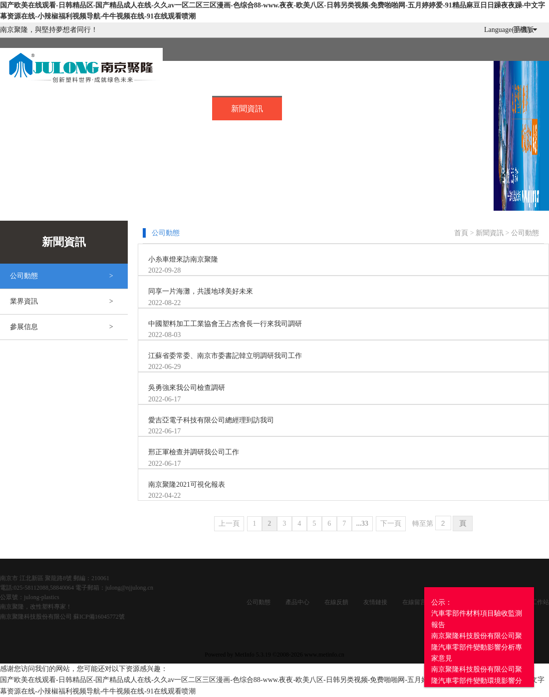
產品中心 (297, 602)
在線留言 (388, 107)
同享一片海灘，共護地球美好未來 (200, 291)
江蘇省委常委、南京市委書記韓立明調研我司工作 (225, 355)
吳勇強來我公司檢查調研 (186, 387)
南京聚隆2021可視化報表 (186, 484)
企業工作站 (534, 602)
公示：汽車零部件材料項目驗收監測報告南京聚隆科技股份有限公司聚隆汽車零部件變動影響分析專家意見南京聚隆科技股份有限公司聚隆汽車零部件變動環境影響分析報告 (476, 647)
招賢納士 (317, 107)
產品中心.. (176, 107)
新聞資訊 (247, 108)
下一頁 (390, 523)
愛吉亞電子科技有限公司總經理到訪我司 (211, 420)
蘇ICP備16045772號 (99, 616)
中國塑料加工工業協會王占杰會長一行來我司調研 (225, 324)
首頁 (35, 107)
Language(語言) (510, 29)
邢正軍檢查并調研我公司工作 (193, 452)
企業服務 (458, 107)
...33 (362, 523)
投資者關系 (37, 128)
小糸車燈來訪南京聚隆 (183, 259)
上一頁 (229, 523)
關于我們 (105, 107)
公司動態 (525, 233)
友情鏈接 (375, 602)
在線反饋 (336, 602)
